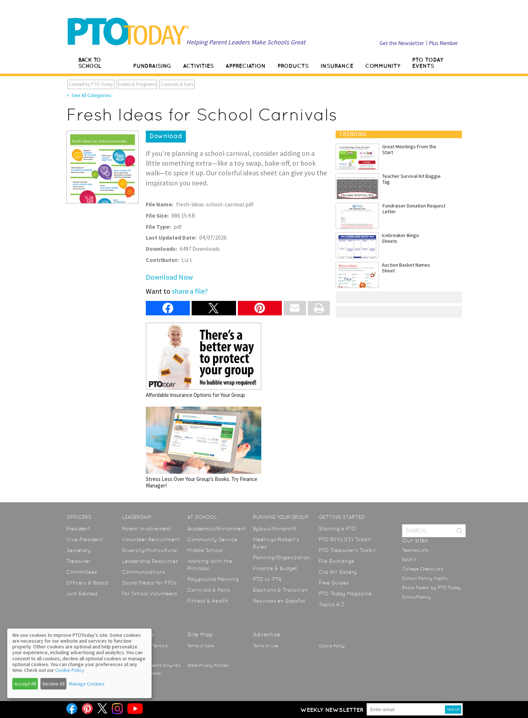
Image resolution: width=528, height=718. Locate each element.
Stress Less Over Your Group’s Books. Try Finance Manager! (203, 448)
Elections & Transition (280, 590)
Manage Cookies (87, 684)
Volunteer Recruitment (151, 539)
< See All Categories (89, 95)
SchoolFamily (416, 597)
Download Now (169, 276)
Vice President (84, 539)
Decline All (54, 683)
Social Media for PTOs (149, 583)
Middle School (205, 550)
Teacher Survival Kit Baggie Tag (411, 179)
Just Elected (81, 593)
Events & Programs (137, 84)
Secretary (78, 550)
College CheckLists (422, 569)
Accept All (25, 683)
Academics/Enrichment (216, 528)
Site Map (200, 634)
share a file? (190, 290)
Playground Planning (213, 579)
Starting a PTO (337, 528)
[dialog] (79, 663)
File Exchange (336, 561)
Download (165, 136)
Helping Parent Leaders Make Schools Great (245, 42)
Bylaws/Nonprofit (275, 528)
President (78, 528)
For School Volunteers (149, 593)
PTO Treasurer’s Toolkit (347, 550)
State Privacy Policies (207, 665)
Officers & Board (87, 583)
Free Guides (334, 583)
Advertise (266, 634)
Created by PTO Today (91, 84)
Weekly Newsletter (331, 710)
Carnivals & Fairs (177, 84)
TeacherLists (415, 550)
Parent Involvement (146, 528)
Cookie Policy (332, 646)
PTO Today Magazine (345, 593)
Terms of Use (265, 646)
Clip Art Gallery (338, 572)
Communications (143, 572)
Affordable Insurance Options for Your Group (203, 360)
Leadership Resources (150, 561)
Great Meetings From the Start (409, 149)
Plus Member (443, 43)
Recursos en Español (279, 601)
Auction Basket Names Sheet (406, 268)
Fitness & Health (207, 601)
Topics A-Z (331, 604)
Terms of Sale (200, 646)
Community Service (212, 539)
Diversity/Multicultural (150, 550)
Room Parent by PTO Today (431, 587)
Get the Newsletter (402, 43)
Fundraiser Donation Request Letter (414, 208)
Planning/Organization (281, 557)
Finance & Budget (275, 568)
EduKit (409, 559)
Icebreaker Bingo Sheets (400, 238)
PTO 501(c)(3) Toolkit (345, 539)
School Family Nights (425, 578)
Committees (81, 572)
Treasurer (78, 561)
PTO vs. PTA (267, 579)
